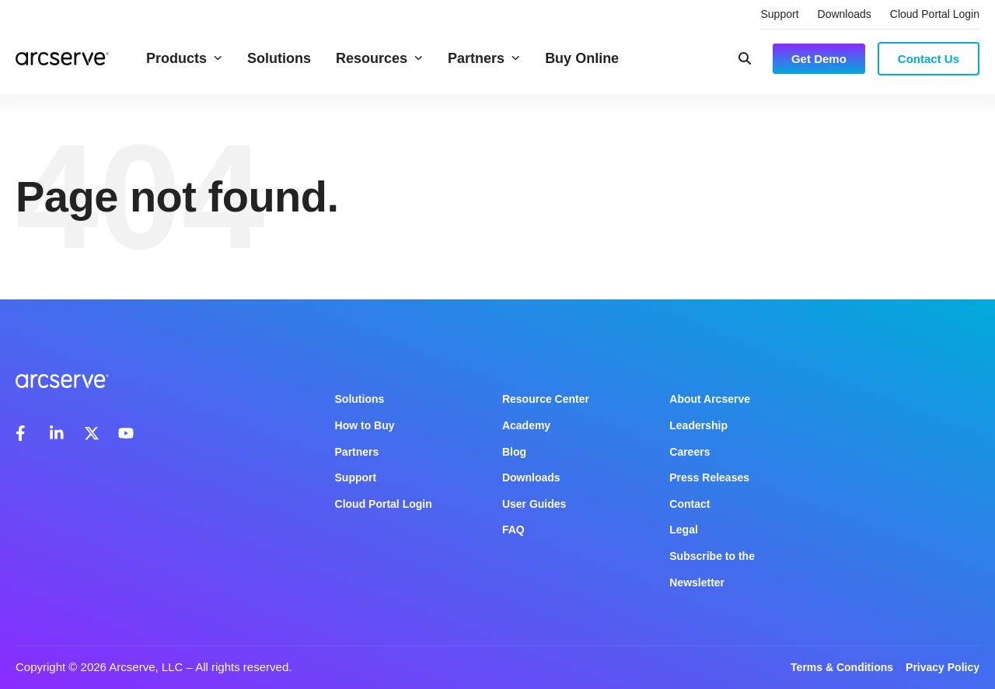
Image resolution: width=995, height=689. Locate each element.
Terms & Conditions (842, 667)
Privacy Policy (942, 667)
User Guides (534, 504)
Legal (683, 529)
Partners (484, 58)
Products (184, 58)
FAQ (513, 529)
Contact (689, 504)
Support (780, 14)
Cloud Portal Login (934, 14)
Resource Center (545, 399)
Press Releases (709, 477)
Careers (689, 452)
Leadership (698, 425)
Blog (514, 452)
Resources (379, 58)
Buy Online (582, 58)
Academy (526, 425)
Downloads (844, 14)
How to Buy (365, 425)
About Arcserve (709, 399)
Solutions (279, 58)
